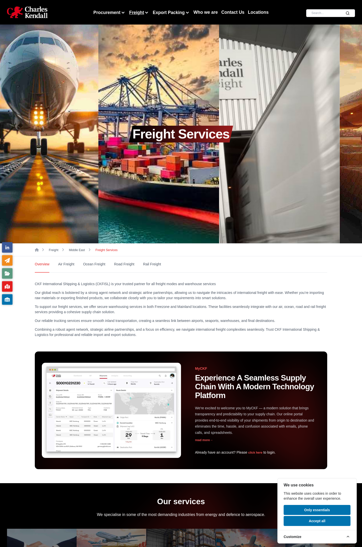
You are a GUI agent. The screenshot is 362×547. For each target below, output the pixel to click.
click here (255, 452)
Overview (42, 264)
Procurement (109, 12)
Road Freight (124, 264)
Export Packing (171, 12)
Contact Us (232, 12)
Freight (139, 12)
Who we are (206, 12)
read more (204, 440)
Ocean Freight (94, 264)
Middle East (77, 250)
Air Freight (66, 264)
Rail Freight (152, 264)
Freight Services (106, 250)
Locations (258, 12)
